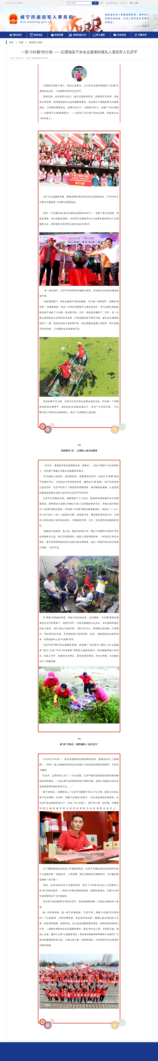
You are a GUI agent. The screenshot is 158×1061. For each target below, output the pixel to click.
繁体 (101, 3)
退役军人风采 (35, 42)
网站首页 (17, 35)
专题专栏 (142, 35)
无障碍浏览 (112, 3)
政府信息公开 (79, 35)
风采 (21, 42)
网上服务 (100, 35)
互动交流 (121, 35)
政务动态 (38, 35)
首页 (11, 42)
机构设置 (58, 35)
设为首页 (123, 3)
